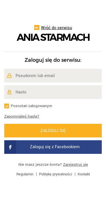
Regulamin (24, 174)
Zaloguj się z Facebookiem (42, 147)
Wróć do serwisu (53, 28)
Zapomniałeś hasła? (21, 116)
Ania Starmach (53, 37)
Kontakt (84, 174)
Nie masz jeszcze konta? (53, 164)
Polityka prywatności (55, 174)
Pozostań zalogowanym (31, 106)
